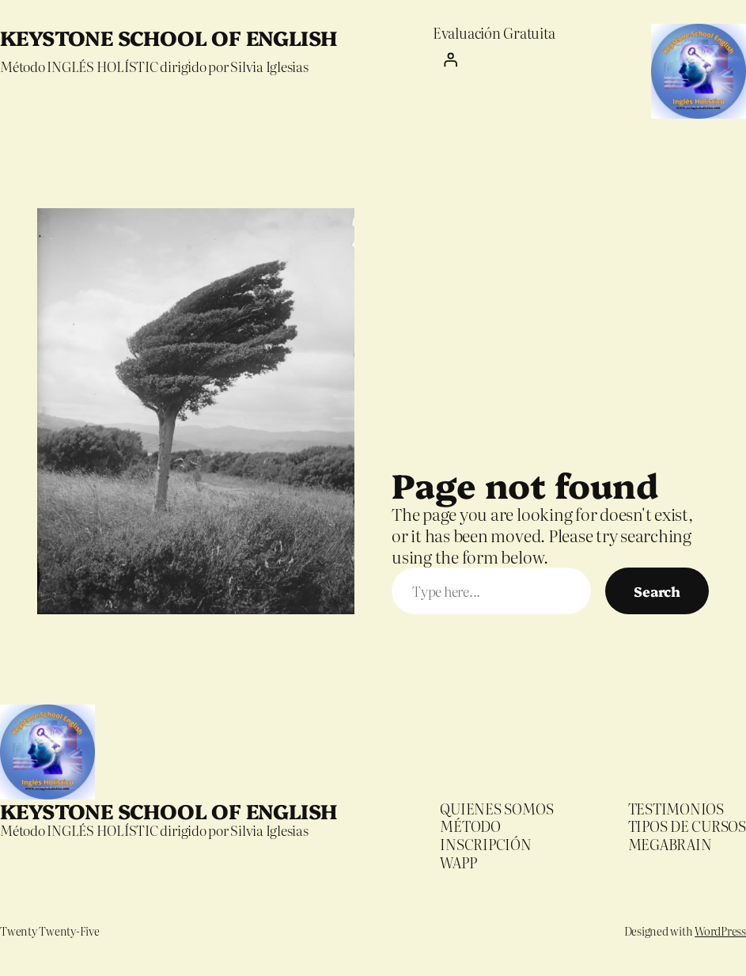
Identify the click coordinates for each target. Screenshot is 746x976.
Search (657, 591)
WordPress (720, 931)
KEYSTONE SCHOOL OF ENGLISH (168, 37)
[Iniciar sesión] (494, 59)
